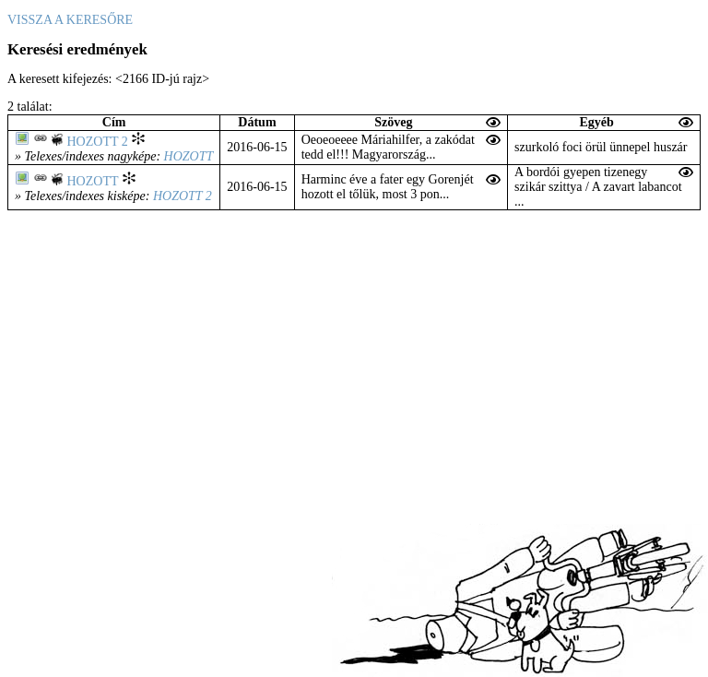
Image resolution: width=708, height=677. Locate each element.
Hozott (189, 156)
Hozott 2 (97, 141)
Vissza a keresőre (70, 20)
